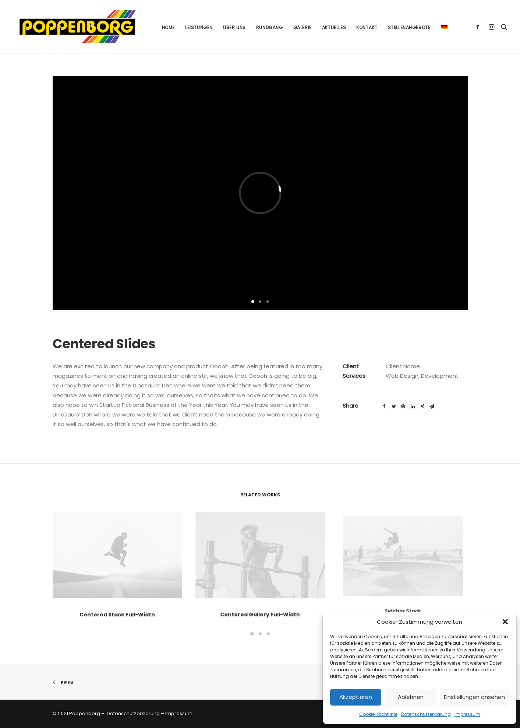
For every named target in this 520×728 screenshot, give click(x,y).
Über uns (234, 29)
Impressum (467, 714)
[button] (505, 621)
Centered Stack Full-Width (117, 608)
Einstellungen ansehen (474, 697)
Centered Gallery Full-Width (260, 595)
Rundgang (269, 29)
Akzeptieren (355, 697)
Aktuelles (334, 29)
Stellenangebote (409, 29)
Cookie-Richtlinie (378, 714)
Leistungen (199, 29)
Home (168, 29)
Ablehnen (411, 697)
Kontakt (366, 29)
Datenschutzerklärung (426, 714)
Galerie (302, 29)
